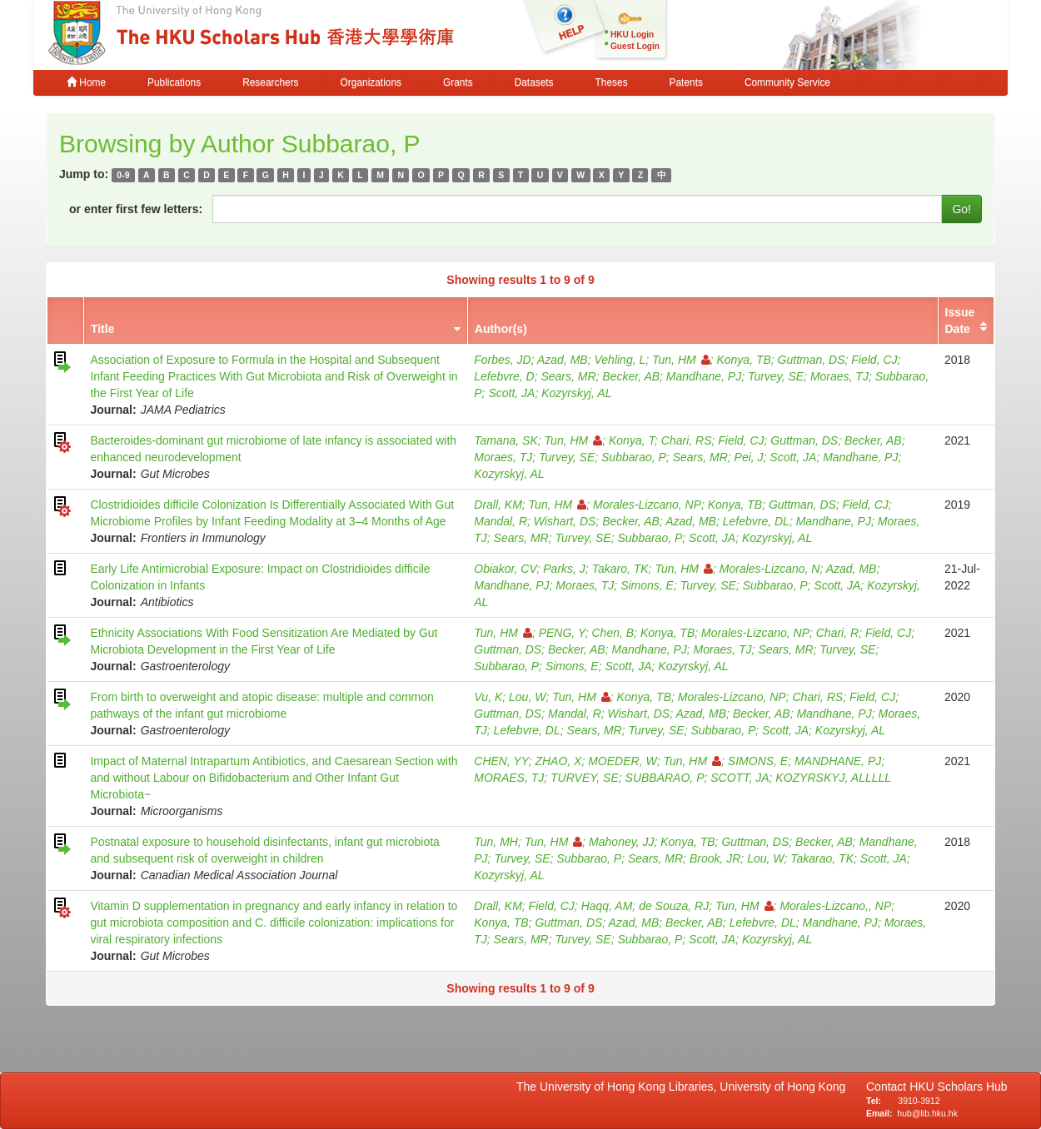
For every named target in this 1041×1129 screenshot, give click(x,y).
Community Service (787, 82)
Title (103, 329)
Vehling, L (619, 359)
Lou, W (527, 697)
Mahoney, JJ (621, 841)
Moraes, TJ (839, 376)
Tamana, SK (506, 440)
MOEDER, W (622, 761)
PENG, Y (562, 632)
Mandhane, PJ (703, 376)
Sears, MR (567, 376)
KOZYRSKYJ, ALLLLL (833, 777)
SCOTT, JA (739, 777)
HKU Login (632, 34)
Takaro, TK (620, 568)
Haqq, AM (607, 906)
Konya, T (632, 440)
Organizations (371, 82)
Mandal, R (500, 521)
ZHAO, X (558, 761)
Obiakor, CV (505, 568)
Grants (458, 82)
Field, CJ (874, 359)
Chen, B (613, 632)
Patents (686, 82)
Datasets (534, 82)
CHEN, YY (501, 761)
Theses (611, 82)
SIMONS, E (758, 761)
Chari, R (837, 632)
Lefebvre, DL (756, 521)
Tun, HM (681, 359)
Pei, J (749, 457)
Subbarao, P (633, 457)
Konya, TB (743, 359)
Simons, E (647, 585)
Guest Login (635, 46)
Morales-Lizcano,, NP (835, 906)
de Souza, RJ (674, 906)
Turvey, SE (776, 376)
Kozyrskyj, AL (576, 393)
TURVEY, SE (584, 777)
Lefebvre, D (504, 376)
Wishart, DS (565, 521)
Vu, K (488, 697)
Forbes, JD (502, 359)
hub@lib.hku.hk (927, 1113)
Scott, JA (511, 393)
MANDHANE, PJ (837, 761)
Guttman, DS (811, 359)
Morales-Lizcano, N (770, 568)
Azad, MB (562, 359)
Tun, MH (496, 841)
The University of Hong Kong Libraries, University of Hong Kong (684, 1086)
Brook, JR (715, 858)
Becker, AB (631, 376)
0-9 (123, 175)
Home (86, 82)
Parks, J (564, 568)
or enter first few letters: (135, 209)
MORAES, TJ (509, 777)
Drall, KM (498, 504)
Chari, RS (686, 440)
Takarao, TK (822, 858)
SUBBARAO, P (665, 777)
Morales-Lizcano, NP (647, 504)
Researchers (270, 82)
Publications (174, 82)
